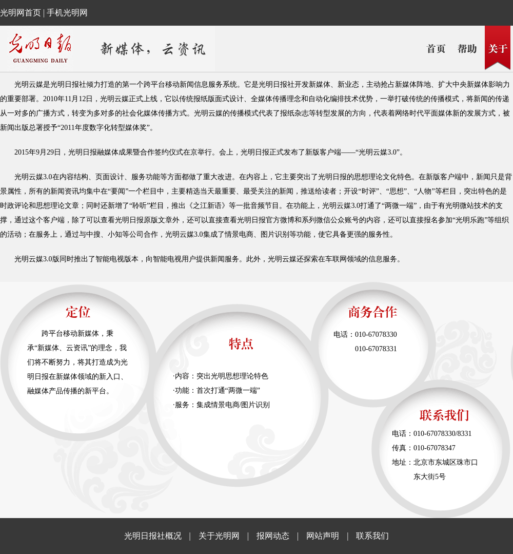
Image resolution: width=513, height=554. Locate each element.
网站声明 (322, 535)
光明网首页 (20, 12)
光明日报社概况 (153, 535)
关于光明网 (219, 535)
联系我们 (372, 535)
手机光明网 (67, 12)
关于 (497, 48)
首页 (436, 48)
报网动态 (272, 535)
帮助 (467, 48)
